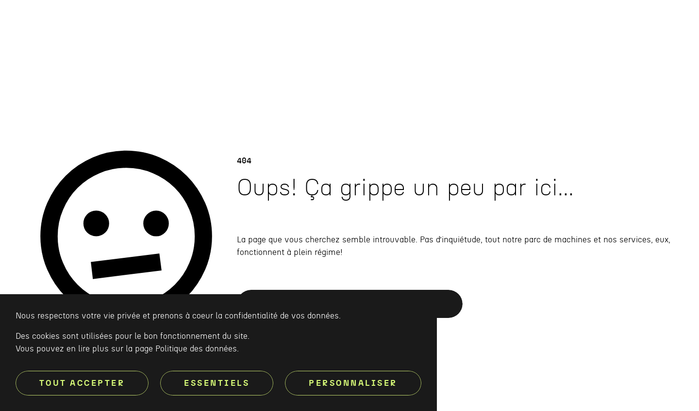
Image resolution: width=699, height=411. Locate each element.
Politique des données (196, 349)
